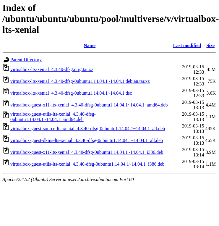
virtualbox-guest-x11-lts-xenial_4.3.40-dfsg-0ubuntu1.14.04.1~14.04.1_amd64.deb (89, 104)
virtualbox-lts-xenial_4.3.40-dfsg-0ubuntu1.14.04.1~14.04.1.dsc (71, 93)
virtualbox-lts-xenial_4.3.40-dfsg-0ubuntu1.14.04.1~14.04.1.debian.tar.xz (80, 81)
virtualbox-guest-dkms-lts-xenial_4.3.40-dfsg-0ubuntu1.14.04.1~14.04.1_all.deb (86, 140)
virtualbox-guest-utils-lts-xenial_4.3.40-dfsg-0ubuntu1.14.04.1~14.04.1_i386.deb (87, 164)
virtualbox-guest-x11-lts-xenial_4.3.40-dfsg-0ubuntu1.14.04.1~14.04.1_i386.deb (86, 152)
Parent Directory (26, 59)
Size (210, 45)
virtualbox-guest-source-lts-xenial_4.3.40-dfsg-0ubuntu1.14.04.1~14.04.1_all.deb (87, 128)
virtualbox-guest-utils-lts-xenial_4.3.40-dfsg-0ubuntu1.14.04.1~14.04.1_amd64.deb (53, 117)
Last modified (187, 45)
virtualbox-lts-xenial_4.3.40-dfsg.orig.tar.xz (51, 69)
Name (89, 45)
